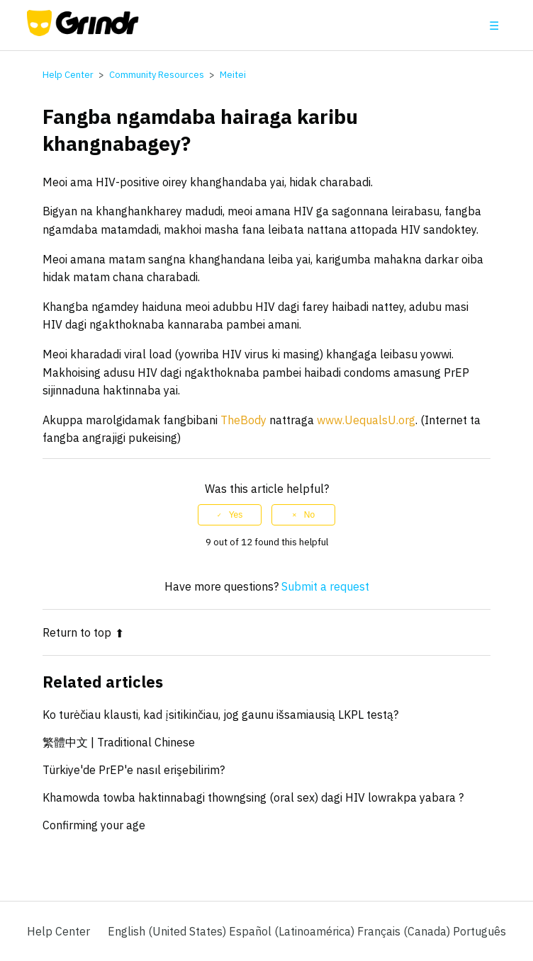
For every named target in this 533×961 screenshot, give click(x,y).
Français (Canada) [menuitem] (405, 931)
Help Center (68, 75)
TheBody (243, 420)
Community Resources (156, 75)
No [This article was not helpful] (309, 515)
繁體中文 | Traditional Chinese (119, 742)
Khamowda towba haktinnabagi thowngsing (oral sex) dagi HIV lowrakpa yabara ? (253, 797)
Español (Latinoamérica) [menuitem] (293, 931)
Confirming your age (94, 825)
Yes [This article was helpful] (236, 515)
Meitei (233, 75)
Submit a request (325, 586)
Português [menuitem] (479, 931)
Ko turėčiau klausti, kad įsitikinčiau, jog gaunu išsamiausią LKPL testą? (220, 714)
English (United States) (168, 931)
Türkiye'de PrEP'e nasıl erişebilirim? (134, 770)
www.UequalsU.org (366, 420)
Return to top (83, 632)
